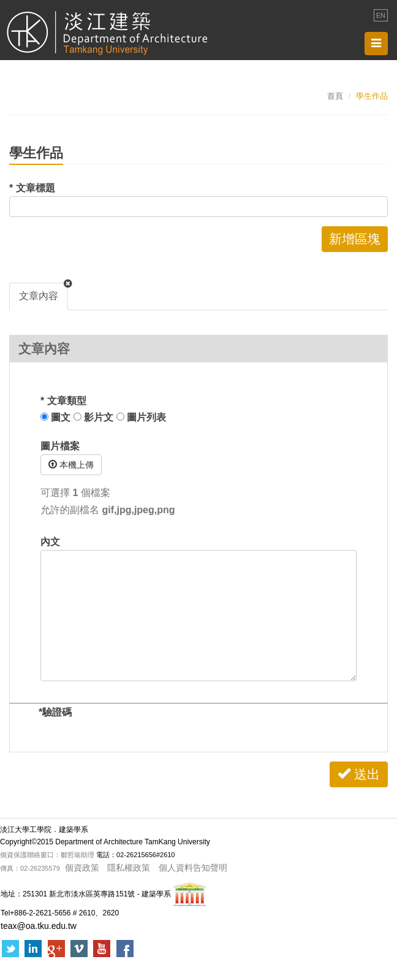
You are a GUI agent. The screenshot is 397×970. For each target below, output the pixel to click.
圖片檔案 (60, 446)
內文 (50, 542)
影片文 (93, 417)
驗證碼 (55, 712)
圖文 (55, 417)
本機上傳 (71, 465)
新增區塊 (354, 239)
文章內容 (38, 296)
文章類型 (63, 400)
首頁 (335, 96)
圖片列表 (141, 417)
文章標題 (32, 188)
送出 (359, 774)
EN (380, 15)
